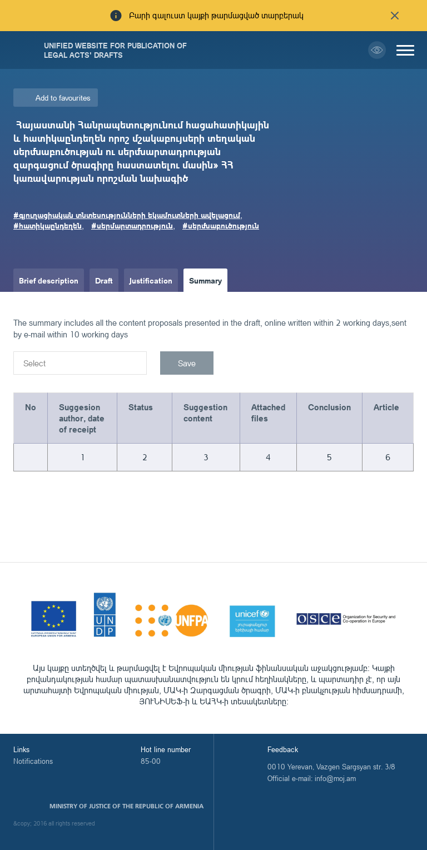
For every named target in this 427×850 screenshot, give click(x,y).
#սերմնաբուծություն (220, 225)
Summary (205, 280)
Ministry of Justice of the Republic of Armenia (126, 806)
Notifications (33, 761)
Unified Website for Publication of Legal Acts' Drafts (115, 50)
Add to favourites (63, 97)
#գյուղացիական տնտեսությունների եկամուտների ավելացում (126, 215)
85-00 (151, 761)
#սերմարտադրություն (132, 225)
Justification (151, 280)
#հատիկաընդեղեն (47, 225)
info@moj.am (335, 778)
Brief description (48, 280)
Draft (104, 280)
